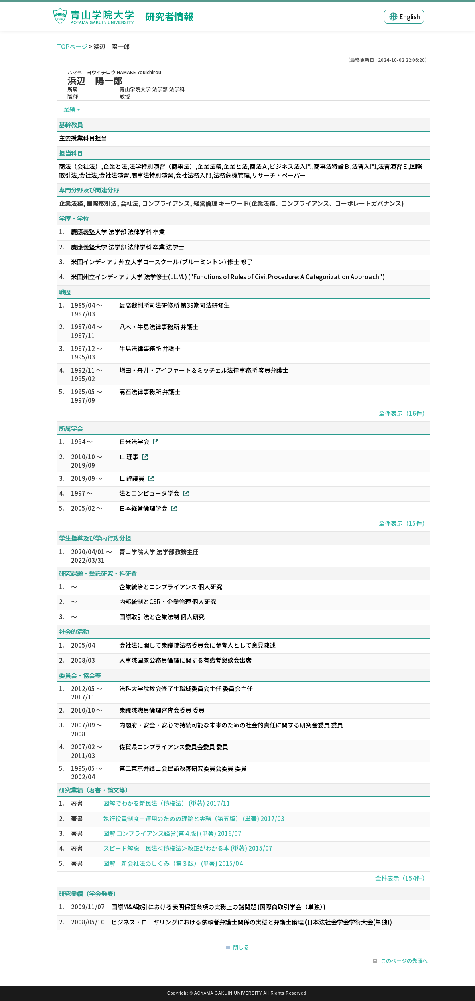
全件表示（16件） (403, 413)
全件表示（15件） (403, 523)
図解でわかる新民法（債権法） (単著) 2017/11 (166, 803)
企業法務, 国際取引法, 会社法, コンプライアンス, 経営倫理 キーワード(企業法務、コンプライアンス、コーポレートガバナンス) (231, 203)
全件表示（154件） (401, 878)
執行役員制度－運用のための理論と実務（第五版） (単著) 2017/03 (193, 818)
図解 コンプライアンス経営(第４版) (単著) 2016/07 (172, 833)
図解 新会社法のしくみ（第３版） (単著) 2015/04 (173, 863)
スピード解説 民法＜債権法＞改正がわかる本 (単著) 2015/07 (187, 848)
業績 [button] (69, 109)
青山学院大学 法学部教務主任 (159, 551)
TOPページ (72, 46)
